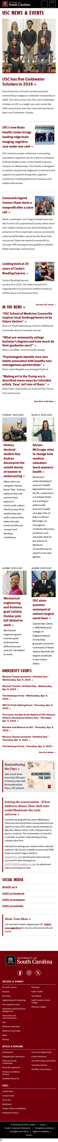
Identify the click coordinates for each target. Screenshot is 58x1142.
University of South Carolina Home (16, 4)
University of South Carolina (24, 1125)
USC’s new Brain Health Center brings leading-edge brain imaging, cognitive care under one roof (16, 137)
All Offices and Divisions (41, 1069)
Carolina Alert (7, 1091)
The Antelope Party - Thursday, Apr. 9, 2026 (27, 746)
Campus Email (8, 1096)
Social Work (36, 996)
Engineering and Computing (13, 1000)
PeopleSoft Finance (10, 1113)
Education (6, 996)
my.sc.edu (6, 1100)
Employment (7, 1052)
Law (4, 1022)
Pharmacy (35, 987)
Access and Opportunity (41, 1052)
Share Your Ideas (16, 919)
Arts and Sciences (9, 987)
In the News (12, 307)
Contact (29, 1135)
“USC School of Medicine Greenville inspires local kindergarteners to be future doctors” (27, 317)
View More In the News (44, 402)
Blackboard (6, 1104)
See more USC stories (45, 305)
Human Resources (39, 1057)
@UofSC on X (9, 887)
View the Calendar (46, 752)
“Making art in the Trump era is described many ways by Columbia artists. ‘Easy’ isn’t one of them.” (26, 380)
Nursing (5, 1040)
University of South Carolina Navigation (52, 4)
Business (5, 992)
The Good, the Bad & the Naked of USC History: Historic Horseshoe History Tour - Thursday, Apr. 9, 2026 (29, 718)
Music (4, 1035)
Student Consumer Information (17, 1128)
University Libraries (39, 1065)
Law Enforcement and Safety (43, 1061)
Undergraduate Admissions (13, 1057)
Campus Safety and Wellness (14, 1109)
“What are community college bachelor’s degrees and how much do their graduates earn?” (28, 341)
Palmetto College (38, 1007)
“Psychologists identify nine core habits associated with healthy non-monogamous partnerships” (27, 361)
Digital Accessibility (41, 1132)
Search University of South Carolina (44, 4)
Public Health (37, 992)
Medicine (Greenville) (11, 1031)
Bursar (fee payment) (11, 1068)
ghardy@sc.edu (13, 857)
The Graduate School (11, 1005)
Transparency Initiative (44, 1128)
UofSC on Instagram (13, 900)
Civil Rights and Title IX (18, 1132)
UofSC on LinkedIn (13, 906)
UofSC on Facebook (13, 893)
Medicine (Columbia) (11, 1027)
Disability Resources (10, 1079)
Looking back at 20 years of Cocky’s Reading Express (15, 268)
